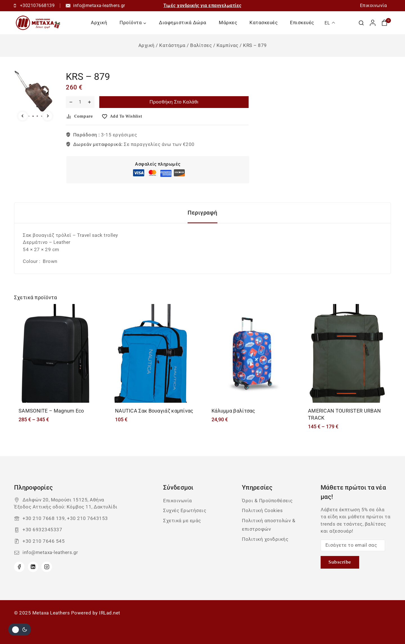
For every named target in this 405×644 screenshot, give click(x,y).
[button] (29, 116)
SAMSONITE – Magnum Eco (51, 411)
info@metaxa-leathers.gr (50, 552)
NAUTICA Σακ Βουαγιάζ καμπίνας (154, 411)
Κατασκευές (263, 22)
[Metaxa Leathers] (38, 22)
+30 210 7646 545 (43, 541)
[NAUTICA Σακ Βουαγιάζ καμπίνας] (154, 353)
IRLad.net (109, 613)
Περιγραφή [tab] (202, 212)
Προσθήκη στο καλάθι (173, 102)
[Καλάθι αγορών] (386, 23)
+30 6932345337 (42, 529)
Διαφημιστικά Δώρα (182, 22)
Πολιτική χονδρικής (265, 539)
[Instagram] (46, 567)
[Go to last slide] (22, 116)
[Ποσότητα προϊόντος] (80, 102)
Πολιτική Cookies (262, 510)
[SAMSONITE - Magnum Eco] (58, 353)
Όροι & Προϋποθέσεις (267, 500)
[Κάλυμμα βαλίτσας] (250, 353)
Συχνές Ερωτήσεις (184, 510)
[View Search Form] (361, 23)
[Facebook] (19, 567)
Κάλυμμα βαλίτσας (233, 411)
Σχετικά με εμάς (182, 520)
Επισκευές (302, 22)
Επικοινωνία (373, 5)
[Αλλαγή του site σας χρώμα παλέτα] (19, 629)
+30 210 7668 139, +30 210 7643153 (65, 518)
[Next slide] (47, 116)
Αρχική (99, 22)
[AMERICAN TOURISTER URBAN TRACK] (347, 353)
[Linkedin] (33, 567)
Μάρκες (228, 22)
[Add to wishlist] (124, 116)
